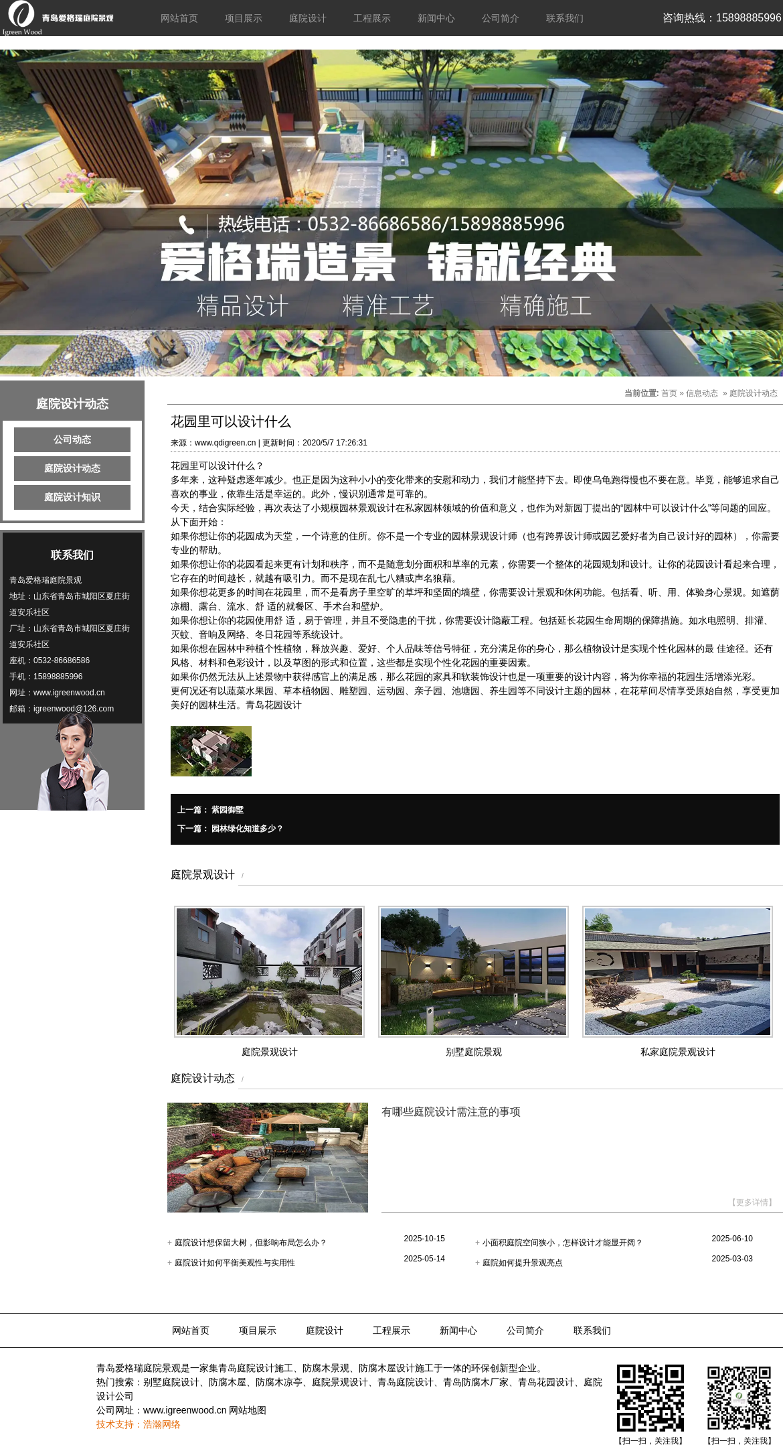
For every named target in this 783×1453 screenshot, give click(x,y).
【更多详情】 (752, 1202)
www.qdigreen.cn (225, 442)
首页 (669, 393)
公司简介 (500, 18)
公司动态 (72, 439)
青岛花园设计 (274, 704)
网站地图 (247, 1410)
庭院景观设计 (340, 1382)
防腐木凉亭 (279, 1382)
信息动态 (702, 393)
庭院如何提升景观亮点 (523, 1262)
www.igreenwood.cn (185, 1410)
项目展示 (243, 18)
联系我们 (565, 18)
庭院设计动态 (72, 468)
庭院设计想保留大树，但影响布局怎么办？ (251, 1242)
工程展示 (372, 18)
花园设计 (704, 564)
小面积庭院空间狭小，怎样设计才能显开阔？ (563, 1242)
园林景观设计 (367, 507)
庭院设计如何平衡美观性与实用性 (235, 1262)
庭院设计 (308, 18)
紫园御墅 (226, 810)
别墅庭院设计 (171, 1382)
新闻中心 (436, 18)
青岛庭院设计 (405, 1382)
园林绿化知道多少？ (246, 828)
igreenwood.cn (79, 692)
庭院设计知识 (72, 497)
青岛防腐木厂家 (476, 1382)
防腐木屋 (227, 1382)
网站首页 (179, 18)
